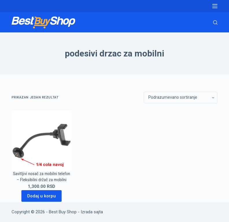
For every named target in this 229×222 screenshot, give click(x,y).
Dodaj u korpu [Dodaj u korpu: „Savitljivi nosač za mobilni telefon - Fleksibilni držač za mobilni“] (41, 196)
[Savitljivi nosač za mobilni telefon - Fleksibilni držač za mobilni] (42, 141)
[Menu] (214, 6)
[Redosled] (180, 97)
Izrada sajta (92, 211)
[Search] (215, 22)
